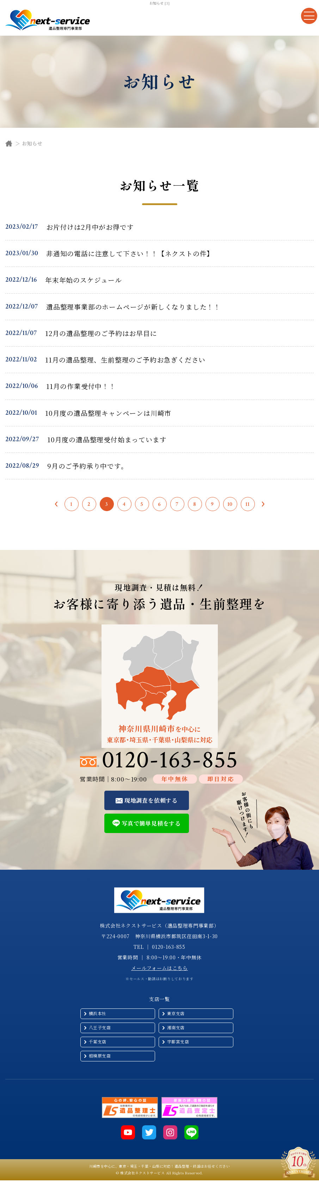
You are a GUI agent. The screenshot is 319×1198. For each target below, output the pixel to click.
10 (230, 504)
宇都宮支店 (178, 1041)
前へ (56, 504)
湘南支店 (176, 1027)
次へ (263, 504)
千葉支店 (97, 1041)
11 (247, 504)
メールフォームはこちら (159, 967)
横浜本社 (97, 1013)
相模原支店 (100, 1056)
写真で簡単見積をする (151, 823)
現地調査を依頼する (151, 800)
